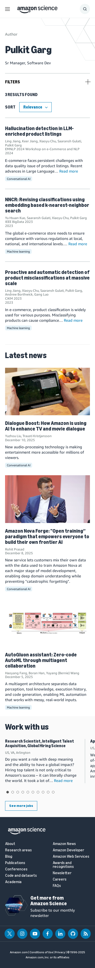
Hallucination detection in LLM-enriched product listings (39, 131)
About (10, 844)
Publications (15, 863)
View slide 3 (17, 792)
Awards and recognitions (63, 865)
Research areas (18, 850)
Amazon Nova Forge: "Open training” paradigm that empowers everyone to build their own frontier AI (47, 536)
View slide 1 (7, 792)
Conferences (16, 869)
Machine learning (18, 251)
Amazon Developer (68, 850)
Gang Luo (41, 294)
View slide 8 (43, 792)
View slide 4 (23, 792)
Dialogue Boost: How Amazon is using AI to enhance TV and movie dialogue (45, 426)
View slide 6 (33, 792)
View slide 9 (48, 792)
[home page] (37, 8)
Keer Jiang (30, 141)
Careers (59, 879)
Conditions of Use (41, 952)
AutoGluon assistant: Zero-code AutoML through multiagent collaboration (41, 660)
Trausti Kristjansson (37, 436)
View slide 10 (53, 792)
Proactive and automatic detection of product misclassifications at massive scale (47, 277)
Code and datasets (21, 876)
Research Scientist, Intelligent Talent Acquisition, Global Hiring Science (39, 743)
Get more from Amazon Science (48, 900)
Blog (8, 856)
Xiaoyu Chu (47, 141)
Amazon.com (19, 952)
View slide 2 (12, 792)
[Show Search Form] (85, 9)
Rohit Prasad (14, 549)
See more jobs (21, 806)
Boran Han (37, 673)
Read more (68, 171)
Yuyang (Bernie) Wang (62, 673)
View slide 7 (38, 792)
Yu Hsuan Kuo (15, 218)
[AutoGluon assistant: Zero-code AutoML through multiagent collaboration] (47, 623)
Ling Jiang (13, 141)
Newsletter (62, 873)
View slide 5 (28, 792)
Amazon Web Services (71, 856)
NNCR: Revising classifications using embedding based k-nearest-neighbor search (47, 205)
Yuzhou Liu (13, 436)
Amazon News (64, 844)
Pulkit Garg (13, 145)
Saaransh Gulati (69, 141)
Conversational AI (18, 179)
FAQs (57, 886)
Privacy (60, 952)
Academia (13, 882)
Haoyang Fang (16, 673)
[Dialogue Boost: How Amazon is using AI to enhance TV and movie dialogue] (47, 392)
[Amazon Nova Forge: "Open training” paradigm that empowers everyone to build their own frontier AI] (47, 499)
